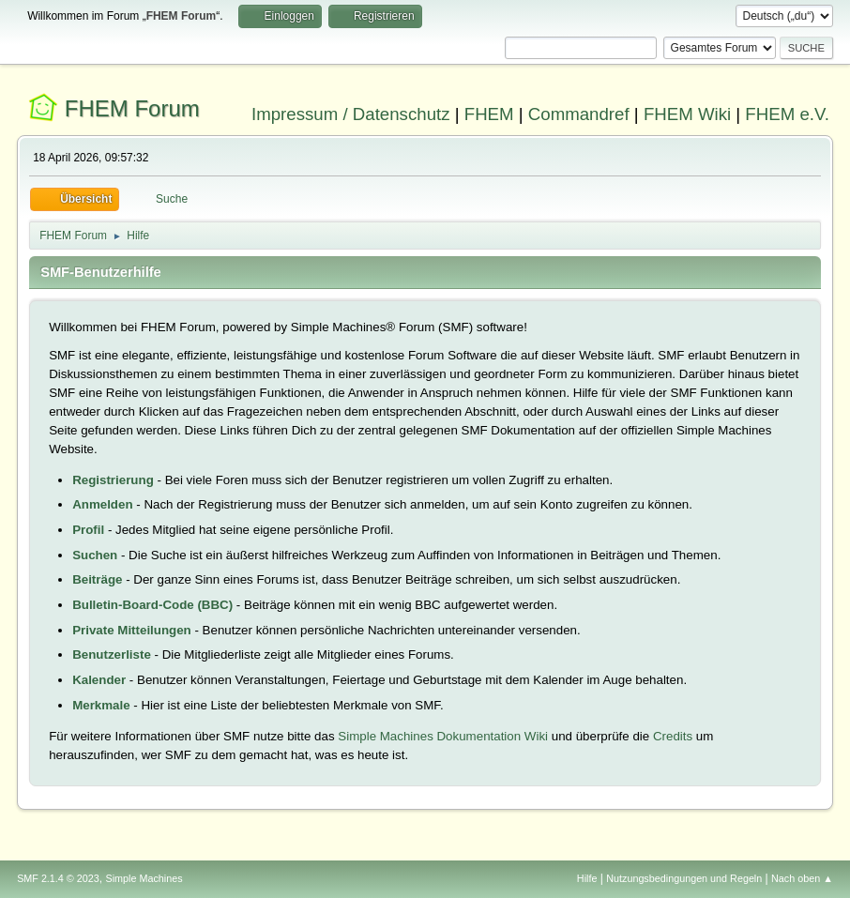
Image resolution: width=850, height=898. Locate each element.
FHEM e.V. (787, 114)
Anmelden (102, 504)
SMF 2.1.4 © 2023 (58, 878)
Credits (672, 736)
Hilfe (587, 878)
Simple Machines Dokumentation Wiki (443, 736)
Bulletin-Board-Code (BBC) (152, 605)
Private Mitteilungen (131, 630)
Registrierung (113, 480)
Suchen (94, 555)
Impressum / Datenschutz (350, 114)
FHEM (489, 114)
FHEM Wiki (687, 114)
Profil (88, 530)
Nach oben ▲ (802, 878)
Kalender (99, 680)
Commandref (579, 114)
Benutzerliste (111, 654)
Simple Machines (143, 878)
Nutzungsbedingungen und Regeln (684, 878)
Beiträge (97, 579)
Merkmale (101, 705)
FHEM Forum (132, 108)
